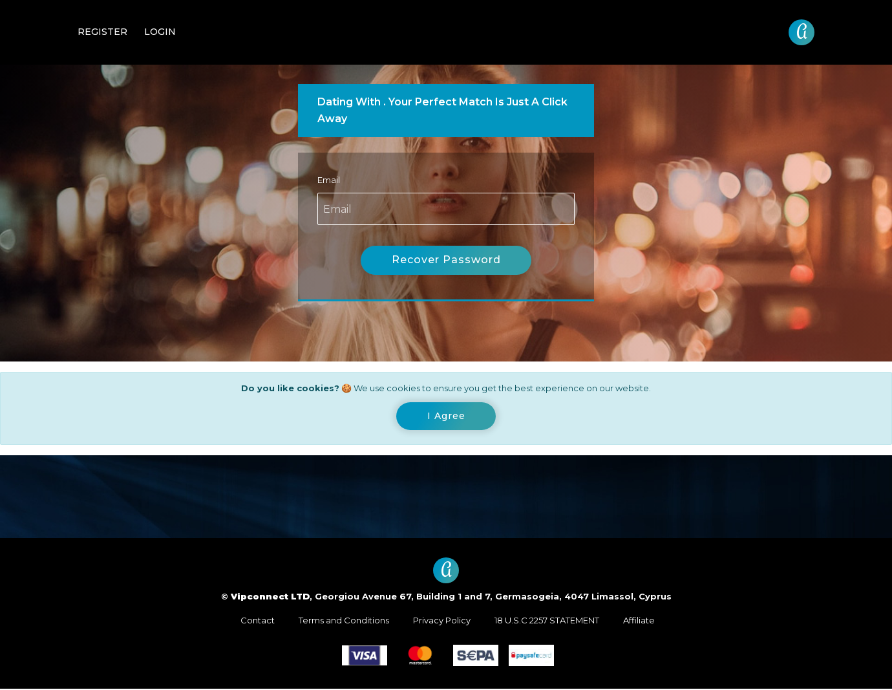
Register (102, 32)
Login (160, 32)
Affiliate (639, 621)
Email (328, 180)
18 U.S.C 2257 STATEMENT (546, 621)
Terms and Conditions (344, 621)
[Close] (446, 417)
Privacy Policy (442, 621)
